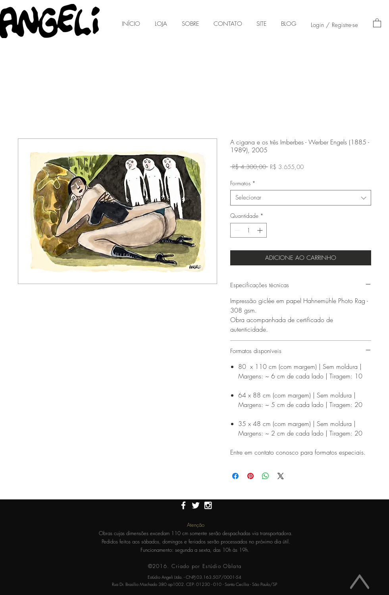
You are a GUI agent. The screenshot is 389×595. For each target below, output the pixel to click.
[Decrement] (236, 230)
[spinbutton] (248, 230)
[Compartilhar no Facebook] (235, 476)
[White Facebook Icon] (183, 505)
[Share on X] (280, 476)
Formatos (243, 183)
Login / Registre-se (334, 25)
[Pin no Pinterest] (250, 476)
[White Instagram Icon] (208, 505)
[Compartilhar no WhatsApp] (265, 476)
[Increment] (261, 230)
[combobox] (300, 197)
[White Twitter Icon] (196, 505)
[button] (377, 22)
